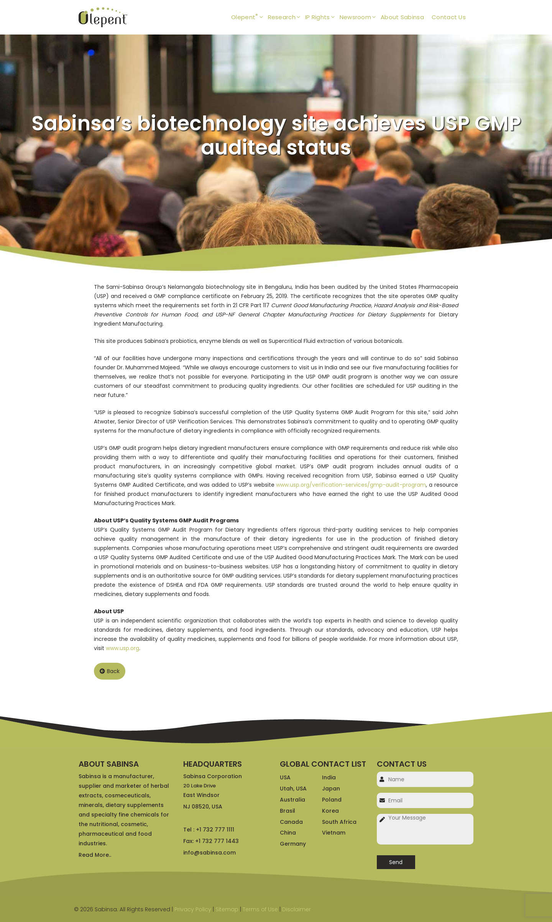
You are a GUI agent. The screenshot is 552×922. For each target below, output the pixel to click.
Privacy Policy (192, 909)
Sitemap (226, 909)
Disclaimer (296, 909)
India (329, 777)
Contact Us (449, 17)
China (288, 832)
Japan (331, 788)
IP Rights (322, 17)
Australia (292, 799)
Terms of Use (260, 909)
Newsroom (360, 17)
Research (286, 17)
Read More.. (95, 855)
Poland (332, 799)
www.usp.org (122, 648)
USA (285, 777)
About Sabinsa (402, 17)
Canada (291, 822)
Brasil (287, 811)
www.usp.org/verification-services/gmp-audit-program (351, 485)
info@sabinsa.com (209, 852)
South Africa (339, 822)
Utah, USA (293, 788)
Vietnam (333, 832)
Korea (330, 811)
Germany (293, 844)
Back (110, 671)
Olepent (249, 17)
